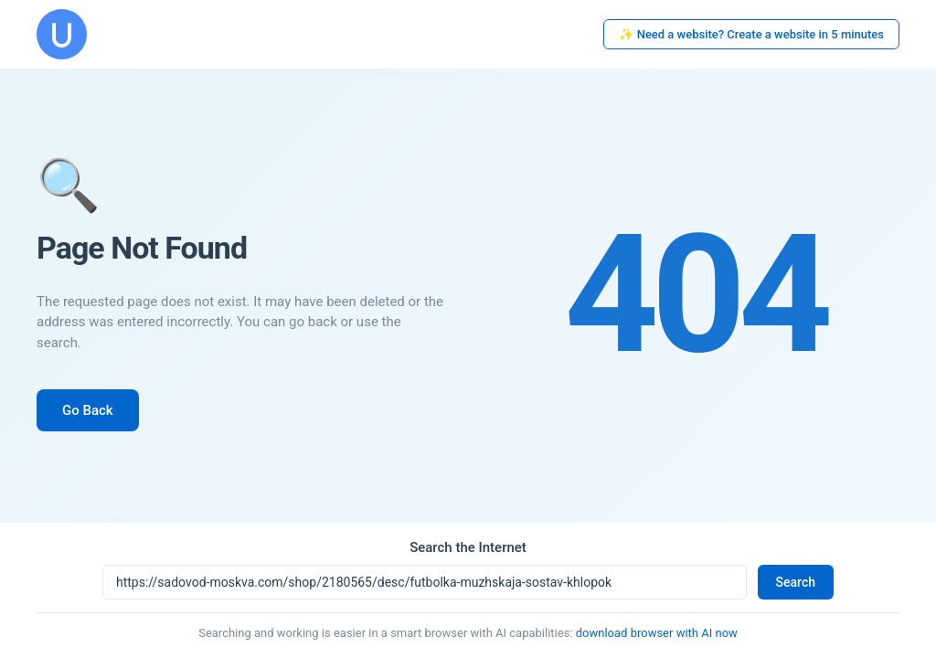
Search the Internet (468, 547)
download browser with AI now (657, 633)
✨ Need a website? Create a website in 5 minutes (751, 34)
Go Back (87, 410)
